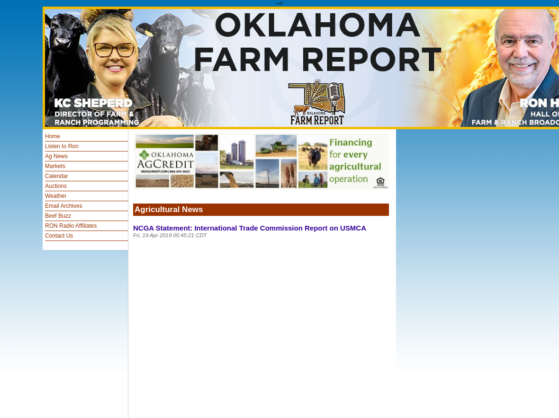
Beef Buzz (58, 216)
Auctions (56, 186)
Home (52, 136)
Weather (55, 196)
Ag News (56, 156)
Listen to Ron (62, 146)
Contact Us (59, 235)
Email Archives (63, 206)
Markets (55, 166)
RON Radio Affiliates (71, 225)
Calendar (56, 176)
